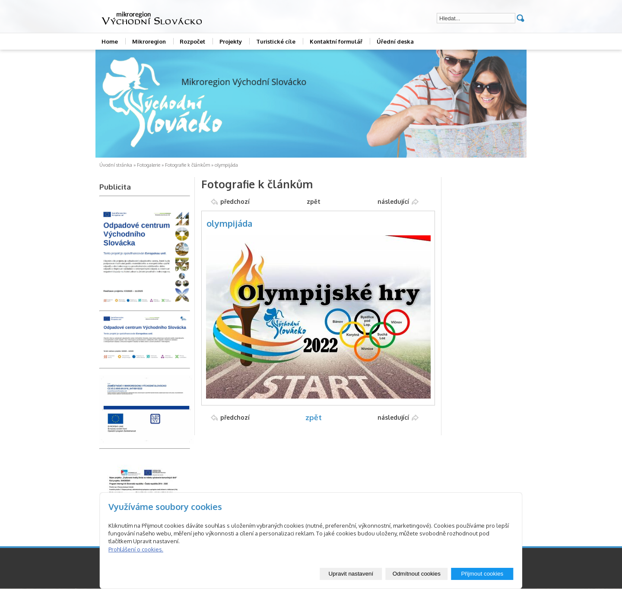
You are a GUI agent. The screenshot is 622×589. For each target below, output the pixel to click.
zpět (314, 201)
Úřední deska (395, 41)
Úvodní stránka (115, 165)
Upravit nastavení (350, 573)
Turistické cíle (275, 41)
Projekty (230, 41)
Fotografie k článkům (187, 165)
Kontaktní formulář (336, 41)
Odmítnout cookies (417, 573)
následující (393, 201)
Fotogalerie (148, 165)
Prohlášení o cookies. (135, 549)
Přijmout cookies (482, 573)
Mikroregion (149, 41)
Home (110, 41)
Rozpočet (192, 41)
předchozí (235, 201)
